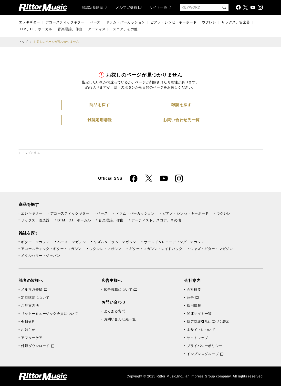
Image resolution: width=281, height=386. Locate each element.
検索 (224, 7)
